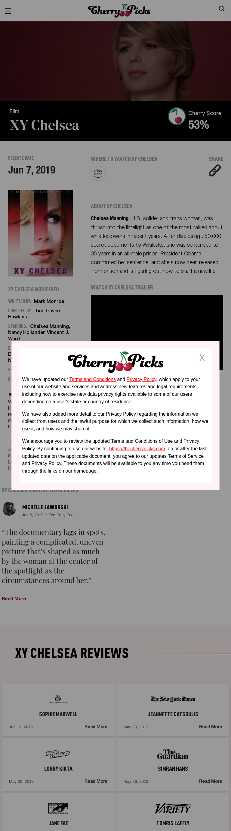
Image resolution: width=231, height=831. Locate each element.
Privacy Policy (141, 379)
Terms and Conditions (92, 379)
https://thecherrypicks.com (137, 448)
